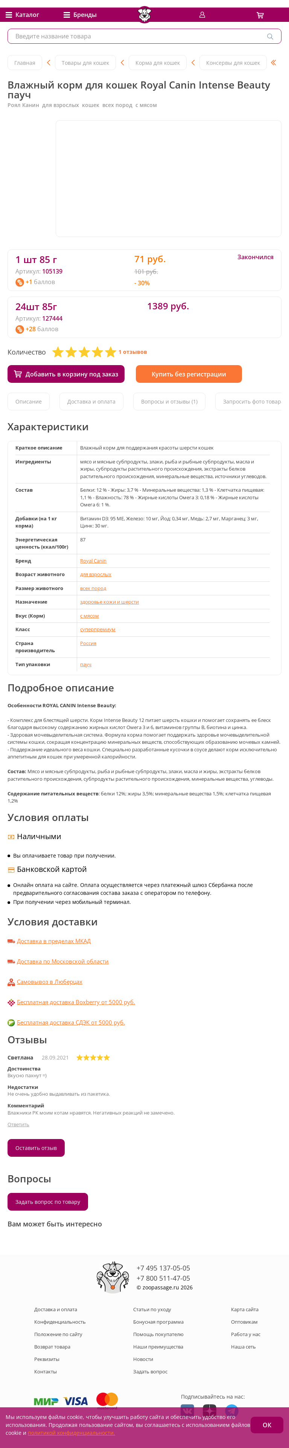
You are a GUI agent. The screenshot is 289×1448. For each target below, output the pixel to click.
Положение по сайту (58, 1334)
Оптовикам (244, 1321)
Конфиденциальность (60, 1321)
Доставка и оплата (91, 401)
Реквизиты (46, 1359)
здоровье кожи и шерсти (109, 601)
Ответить (18, 1124)
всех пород (93, 588)
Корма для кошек (157, 62)
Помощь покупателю (158, 1334)
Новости (143, 1359)
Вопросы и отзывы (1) (169, 401)
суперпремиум (98, 629)
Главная (24, 62)
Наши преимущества (158, 1346)
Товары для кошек (85, 62)
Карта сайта (245, 1309)
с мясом (89, 615)
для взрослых (95, 574)
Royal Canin (93, 560)
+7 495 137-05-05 (163, 1267)
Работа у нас (245, 1334)
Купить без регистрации (189, 374)
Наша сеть (243, 1346)
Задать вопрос (150, 1371)
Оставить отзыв (36, 1147)
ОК (267, 1425)
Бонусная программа (158, 1321)
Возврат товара (52, 1346)
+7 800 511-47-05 (163, 1278)
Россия (88, 643)
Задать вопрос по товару (47, 1201)
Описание (28, 401)
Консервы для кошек (233, 62)
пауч (85, 664)
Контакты (45, 1371)
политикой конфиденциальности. (71, 1432)
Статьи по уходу (152, 1309)
